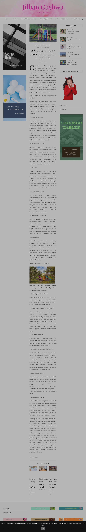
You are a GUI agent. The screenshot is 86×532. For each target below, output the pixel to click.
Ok (43, 528)
